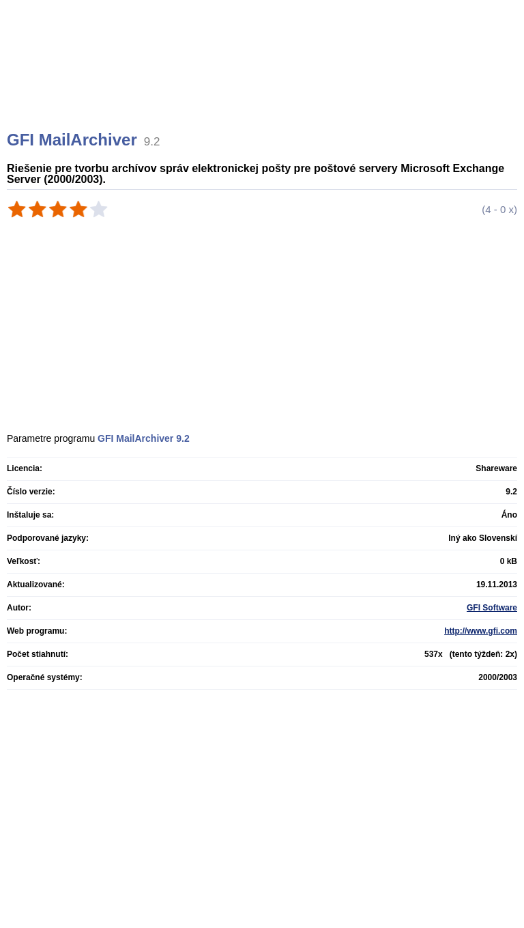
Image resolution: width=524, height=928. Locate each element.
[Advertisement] (263, 82)
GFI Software (492, 608)
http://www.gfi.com (480, 631)
